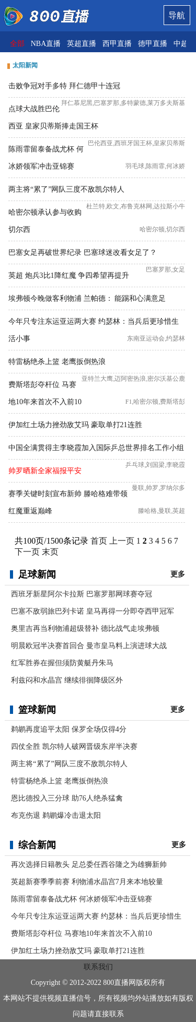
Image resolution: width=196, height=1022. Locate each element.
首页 (98, 540)
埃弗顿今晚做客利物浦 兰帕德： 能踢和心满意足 (87, 298)
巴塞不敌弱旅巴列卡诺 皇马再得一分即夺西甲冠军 (92, 611)
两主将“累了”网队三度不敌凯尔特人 (66, 189)
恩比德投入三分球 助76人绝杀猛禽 (67, 798)
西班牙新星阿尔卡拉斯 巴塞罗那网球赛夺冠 (81, 594)
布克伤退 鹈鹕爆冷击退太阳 (56, 815)
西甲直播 (117, 44)
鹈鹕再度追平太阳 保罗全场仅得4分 (68, 729)
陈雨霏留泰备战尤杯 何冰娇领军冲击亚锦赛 (81, 899)
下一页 (27, 551)
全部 (17, 44)
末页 (50, 551)
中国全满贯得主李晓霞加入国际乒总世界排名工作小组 (96, 448)
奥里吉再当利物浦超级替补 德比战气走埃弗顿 (85, 628)
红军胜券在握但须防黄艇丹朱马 (62, 663)
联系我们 (98, 967)
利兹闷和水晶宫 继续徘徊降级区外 (67, 680)
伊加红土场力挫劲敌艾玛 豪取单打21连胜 (75, 425)
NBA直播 (46, 44)
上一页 (121, 540)
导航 (176, 15)
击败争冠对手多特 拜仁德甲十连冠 (64, 86)
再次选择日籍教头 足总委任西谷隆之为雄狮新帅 (89, 864)
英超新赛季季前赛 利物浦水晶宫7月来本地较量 (87, 882)
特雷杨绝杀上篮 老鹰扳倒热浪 (57, 362)
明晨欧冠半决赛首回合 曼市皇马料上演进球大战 (89, 646)
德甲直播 (152, 44)
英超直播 (81, 44)
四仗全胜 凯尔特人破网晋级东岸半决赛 (74, 746)
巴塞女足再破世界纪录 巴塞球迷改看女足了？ (82, 252)
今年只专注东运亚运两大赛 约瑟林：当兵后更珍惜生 (96, 916)
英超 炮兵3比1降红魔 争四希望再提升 (68, 275)
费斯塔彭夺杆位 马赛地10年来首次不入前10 (81, 933)
